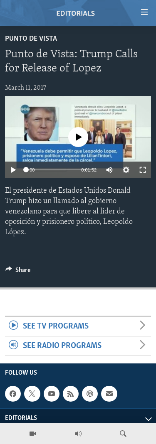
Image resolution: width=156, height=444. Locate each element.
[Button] (17, 272)
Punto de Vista (31, 39)
